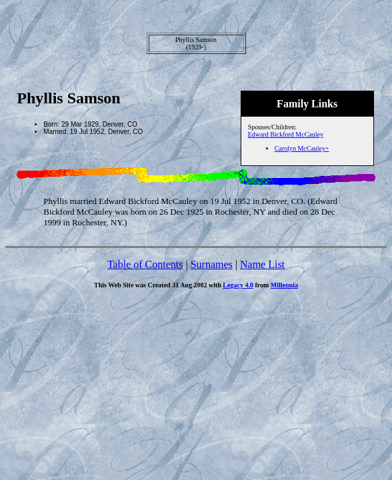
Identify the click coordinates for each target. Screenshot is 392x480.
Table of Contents (145, 264)
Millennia (284, 285)
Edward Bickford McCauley (285, 134)
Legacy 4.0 (238, 285)
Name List (262, 264)
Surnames (212, 264)
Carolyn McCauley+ (302, 148)
